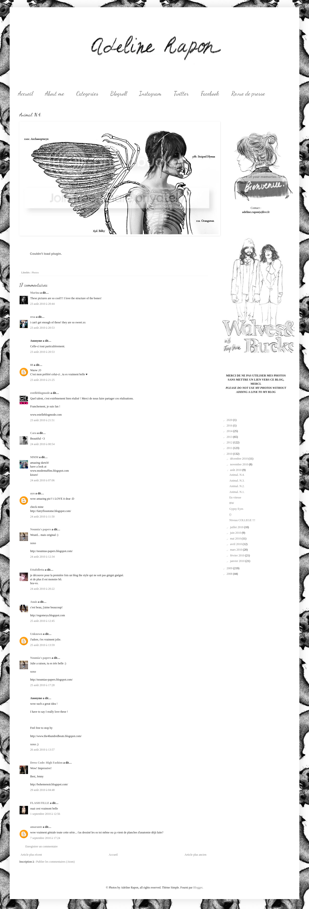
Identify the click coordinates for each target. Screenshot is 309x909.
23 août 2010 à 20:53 (42, 327)
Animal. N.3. (237, 480)
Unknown (36, 634)
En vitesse (235, 497)
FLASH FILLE (39, 803)
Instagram (150, 93)
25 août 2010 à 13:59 (42, 645)
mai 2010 (236, 538)
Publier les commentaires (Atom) (55, 861)
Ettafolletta (37, 569)
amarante (36, 827)
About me (54, 93)
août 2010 (236, 470)
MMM (34, 457)
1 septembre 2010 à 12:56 (45, 814)
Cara (33, 433)
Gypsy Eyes (236, 509)
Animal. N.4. (237, 474)
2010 (230, 453)
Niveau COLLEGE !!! (242, 520)
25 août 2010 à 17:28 (42, 685)
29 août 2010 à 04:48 (42, 790)
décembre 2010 (239, 458)
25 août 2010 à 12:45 (42, 621)
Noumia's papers (40, 529)
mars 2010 (236, 549)
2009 (230, 568)
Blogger (197, 887)
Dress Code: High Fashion (46, 762)
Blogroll (118, 93)
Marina (35, 292)
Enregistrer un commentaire (41, 846)
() (230, 514)
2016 (230, 425)
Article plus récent (31, 854)
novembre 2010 (239, 464)
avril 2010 (236, 544)
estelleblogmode (40, 393)
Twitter (181, 93)
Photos (35, 272)
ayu (32, 493)
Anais (33, 602)
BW (231, 503)
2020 (230, 420)
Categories (87, 93)
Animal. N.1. (237, 492)
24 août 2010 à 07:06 (42, 480)
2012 (230, 442)
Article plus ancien (195, 854)
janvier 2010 (237, 561)
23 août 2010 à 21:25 (42, 380)
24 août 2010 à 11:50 (42, 516)
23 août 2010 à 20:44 (42, 303)
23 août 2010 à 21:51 (42, 420)
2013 (230, 437)
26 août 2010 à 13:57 (42, 749)
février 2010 (237, 555)
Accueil (25, 93)
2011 (230, 448)
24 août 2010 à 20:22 (42, 588)
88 (31, 365)
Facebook (210, 93)
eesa (32, 317)
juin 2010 (236, 532)
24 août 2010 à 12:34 (42, 556)
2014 (230, 431)
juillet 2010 (237, 527)
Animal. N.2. (237, 486)
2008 (230, 573)
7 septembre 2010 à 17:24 (45, 838)
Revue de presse (248, 93)
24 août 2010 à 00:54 (42, 444)
